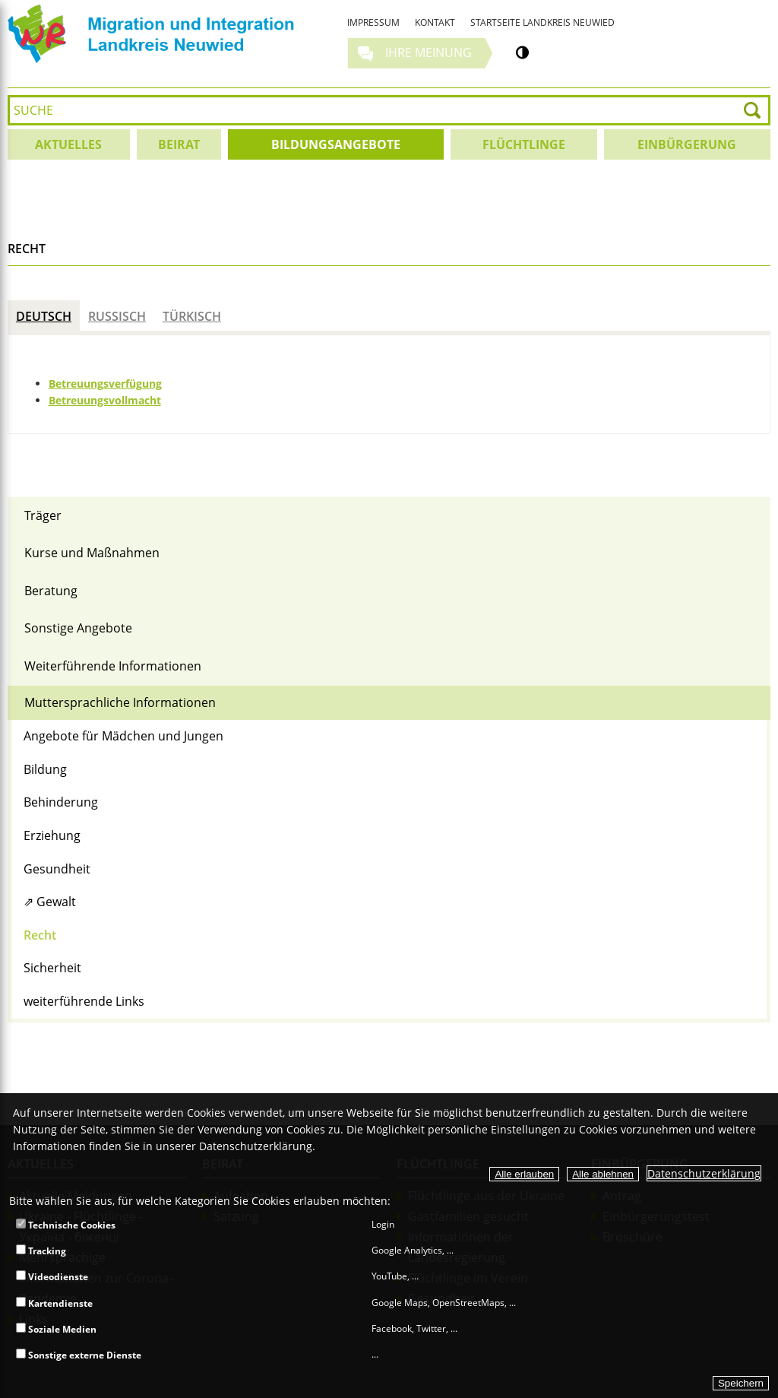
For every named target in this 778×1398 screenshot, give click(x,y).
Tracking (41, 1250)
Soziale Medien (56, 1329)
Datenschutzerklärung (704, 1173)
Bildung (45, 769)
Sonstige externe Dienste (78, 1355)
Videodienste (52, 1276)
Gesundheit (57, 869)
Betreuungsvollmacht (105, 400)
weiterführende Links (84, 1001)
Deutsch (43, 316)
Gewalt (56, 901)
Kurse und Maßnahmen (92, 552)
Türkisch (192, 316)
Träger (43, 515)
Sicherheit (52, 967)
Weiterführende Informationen (112, 666)
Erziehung (52, 835)
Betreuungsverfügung (105, 383)
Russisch (117, 316)
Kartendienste (54, 1303)
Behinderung (61, 802)
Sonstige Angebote (78, 628)
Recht (40, 935)
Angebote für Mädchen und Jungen (123, 736)
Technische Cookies (65, 1225)
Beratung (50, 590)
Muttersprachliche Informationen (120, 702)
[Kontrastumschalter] (522, 52)
